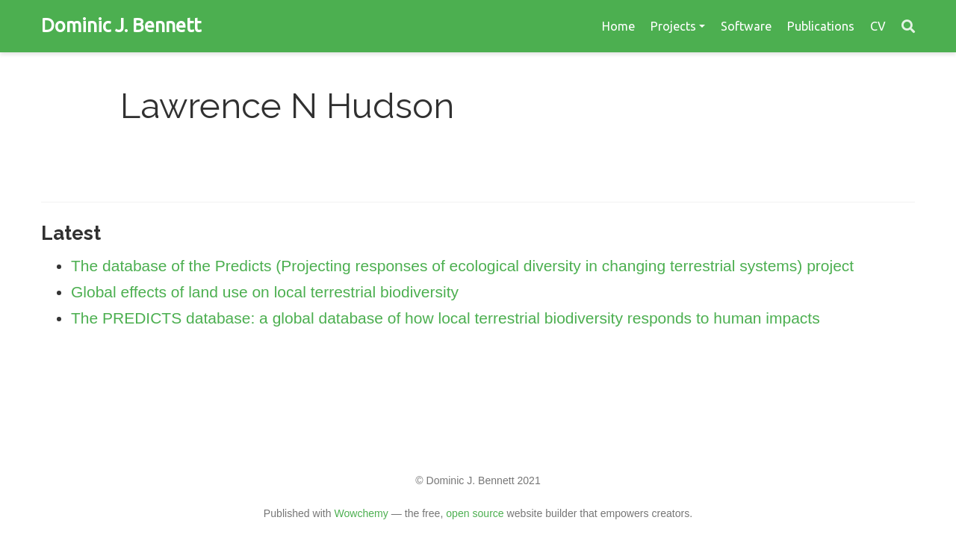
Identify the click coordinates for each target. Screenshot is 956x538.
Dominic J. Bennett (121, 25)
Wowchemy (361, 513)
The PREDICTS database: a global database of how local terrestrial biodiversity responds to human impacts (445, 318)
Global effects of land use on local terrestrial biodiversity (265, 291)
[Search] (908, 26)
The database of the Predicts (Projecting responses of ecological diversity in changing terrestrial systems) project (462, 265)
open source (474, 513)
